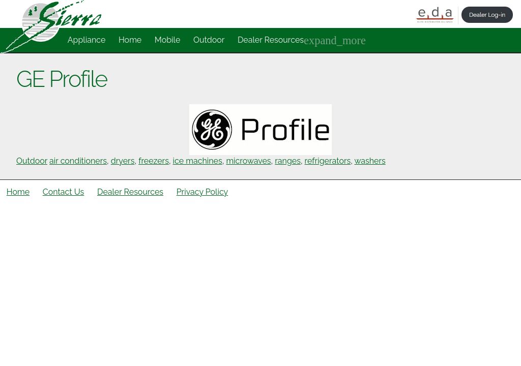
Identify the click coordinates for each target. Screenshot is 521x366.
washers (370, 161)
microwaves (248, 161)
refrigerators (328, 161)
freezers (153, 161)
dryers (123, 161)
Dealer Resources (271, 40)
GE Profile (61, 79)
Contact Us (63, 192)
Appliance (87, 40)
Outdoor (208, 40)
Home (130, 40)
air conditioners (78, 161)
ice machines (197, 161)
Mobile (168, 40)
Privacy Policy (202, 192)
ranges (288, 161)
